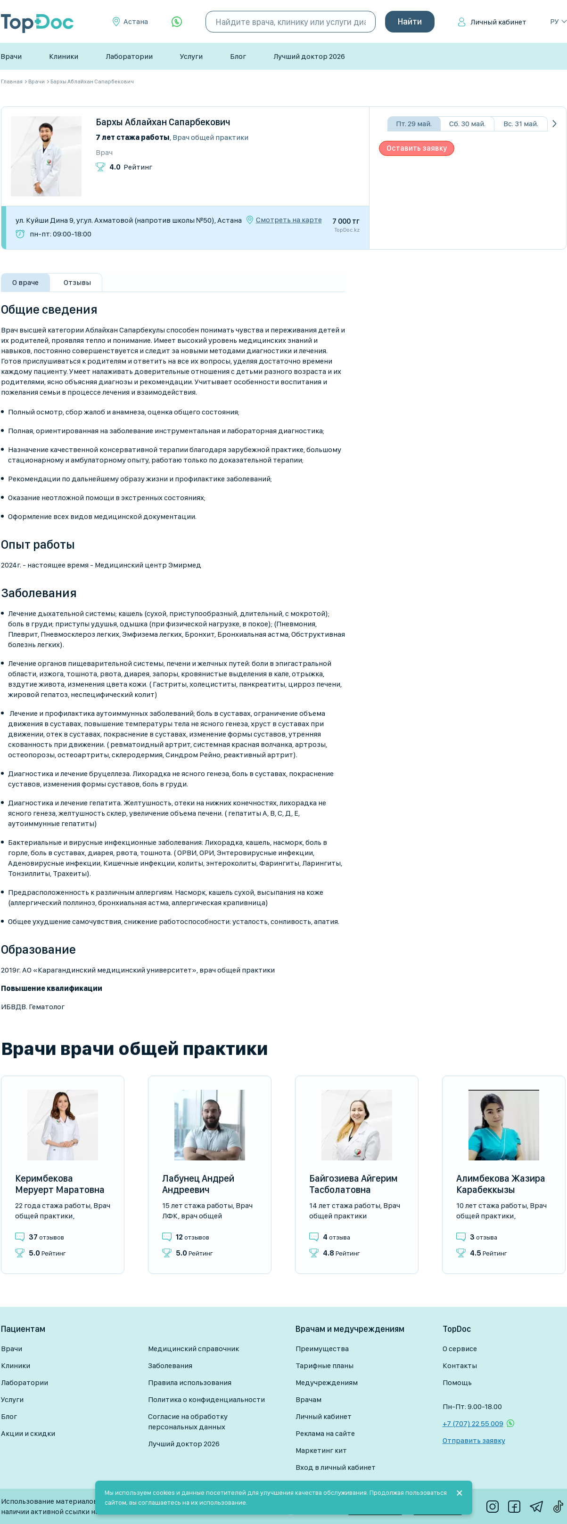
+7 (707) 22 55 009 (473, 1423)
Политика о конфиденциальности (206, 1399)
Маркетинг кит (321, 1450)
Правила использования (189, 1382)
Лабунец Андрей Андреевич (198, 1184)
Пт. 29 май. (414, 123)
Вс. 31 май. (520, 123)
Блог (238, 56)
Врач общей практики (210, 137)
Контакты (460, 1365)
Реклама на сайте (325, 1433)
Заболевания (170, 1365)
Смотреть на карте (289, 220)
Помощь (457, 1382)
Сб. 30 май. (467, 123)
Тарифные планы (324, 1365)
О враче (25, 282)
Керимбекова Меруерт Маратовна (60, 1184)
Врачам (308, 1399)
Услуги (191, 56)
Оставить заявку (416, 148)
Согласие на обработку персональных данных (188, 1421)
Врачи (11, 56)
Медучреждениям (327, 1382)
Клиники (63, 56)
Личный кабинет (498, 21)
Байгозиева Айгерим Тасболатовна (353, 1184)
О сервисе (460, 1348)
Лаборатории (129, 56)
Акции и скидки (28, 1433)
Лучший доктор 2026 (309, 56)
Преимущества (322, 1348)
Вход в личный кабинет (336, 1467)
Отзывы (77, 282)
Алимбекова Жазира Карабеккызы (500, 1184)
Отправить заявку (474, 1440)
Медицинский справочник (193, 1348)
